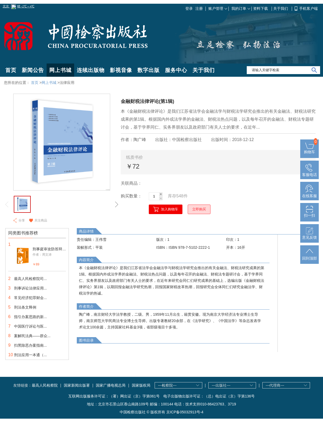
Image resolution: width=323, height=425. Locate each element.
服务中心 (176, 70)
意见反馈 (309, 235)
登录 (189, 8)
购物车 (309, 150)
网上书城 (60, 70)
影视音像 (121, 70)
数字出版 (148, 70)
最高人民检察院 (45, 385)
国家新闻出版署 (77, 385)
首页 (10, 70)
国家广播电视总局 (110, 385)
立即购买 (199, 209)
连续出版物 (91, 70)
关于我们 (281, 8)
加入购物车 (169, 209)
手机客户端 (308, 8)
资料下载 (261, 8)
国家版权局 (141, 385)
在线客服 (309, 193)
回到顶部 (309, 256)
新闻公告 (33, 70)
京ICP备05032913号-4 (184, 412)
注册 (199, 8)
